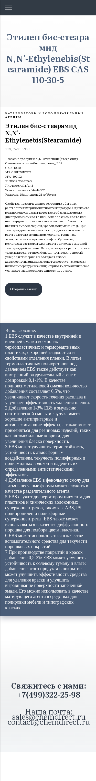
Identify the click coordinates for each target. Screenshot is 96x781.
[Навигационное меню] (8, 7)
